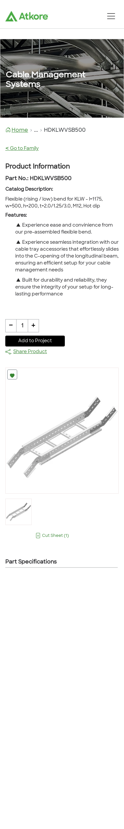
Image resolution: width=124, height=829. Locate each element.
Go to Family (22, 148)
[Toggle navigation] (111, 16)
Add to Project (35, 341)
